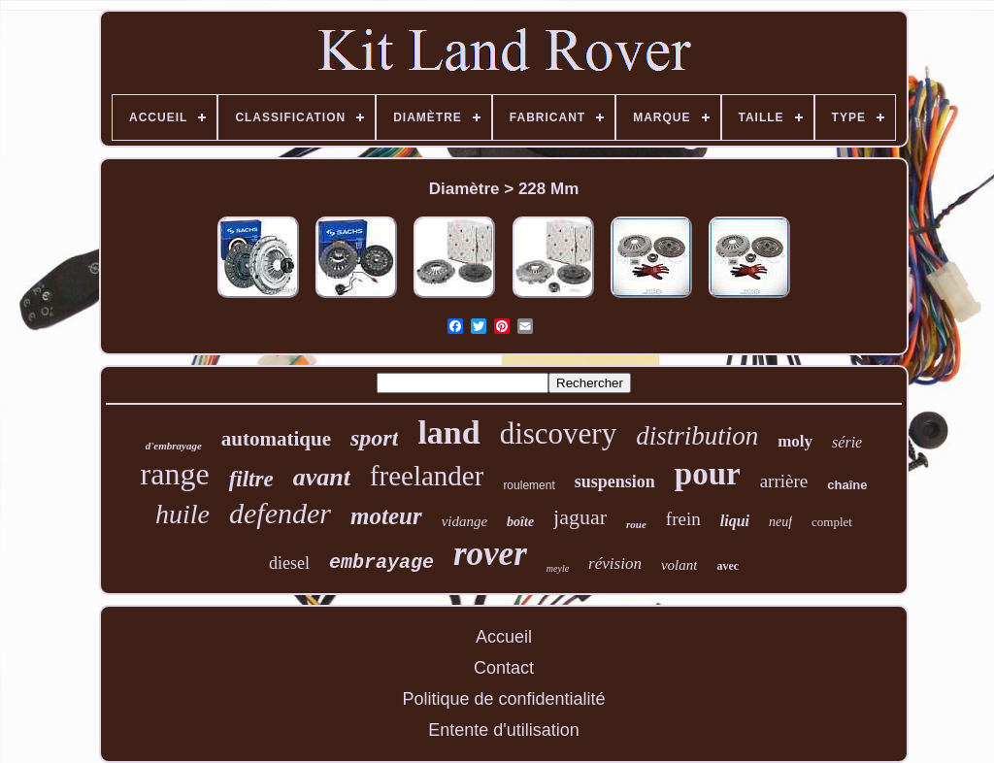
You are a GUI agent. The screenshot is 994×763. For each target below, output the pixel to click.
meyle (558, 568)
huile (182, 514)
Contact (504, 668)
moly (795, 441)
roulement (528, 485)
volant (679, 565)
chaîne (847, 485)
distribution (697, 435)
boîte (520, 521)
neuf (780, 521)
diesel (289, 563)
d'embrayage (174, 445)
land (448, 432)
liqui (734, 521)
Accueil (504, 637)
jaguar (580, 517)
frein (683, 519)
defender (280, 513)
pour (708, 473)
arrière (784, 481)
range (175, 473)
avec (727, 566)
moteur (386, 516)
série (847, 442)
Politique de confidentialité (503, 699)
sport (374, 437)
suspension (615, 481)
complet (832, 521)
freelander (427, 475)
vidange (464, 521)
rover (490, 554)
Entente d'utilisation (504, 730)
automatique (276, 438)
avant (321, 477)
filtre (251, 479)
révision (615, 563)
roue (636, 524)
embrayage (381, 562)
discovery (558, 433)
